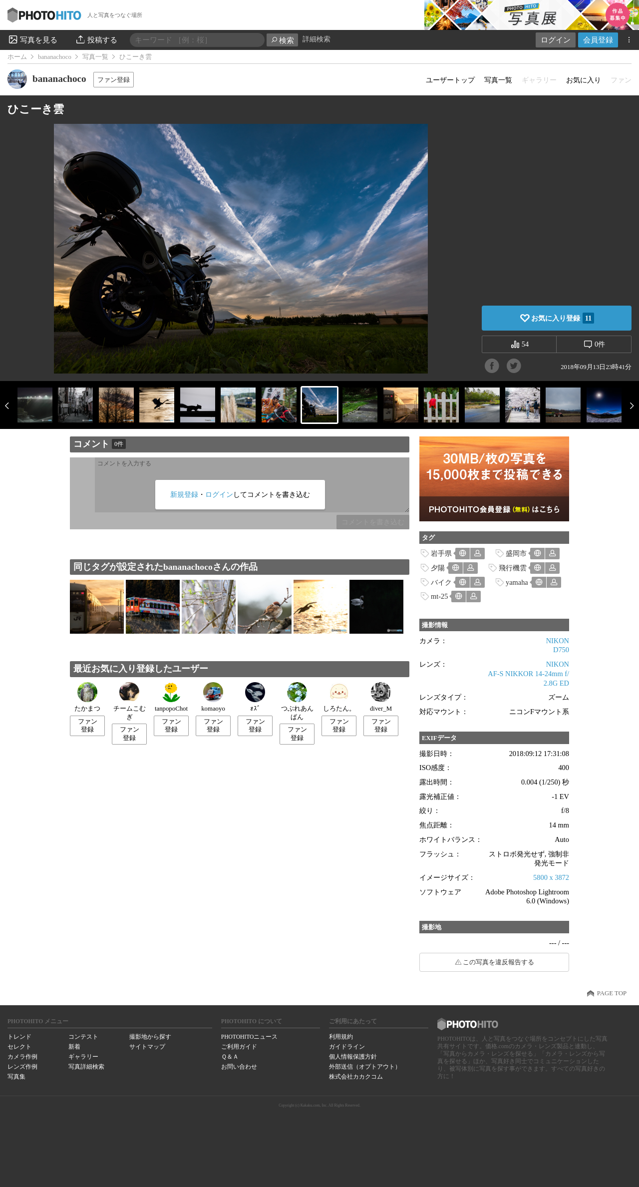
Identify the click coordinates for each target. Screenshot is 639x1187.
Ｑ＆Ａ (230, 1057)
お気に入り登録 (563, 318)
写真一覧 (95, 56)
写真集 (16, 1077)
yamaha (517, 582)
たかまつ (87, 697)
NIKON (557, 641)
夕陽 (438, 568)
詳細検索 (316, 39)
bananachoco (54, 56)
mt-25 (439, 596)
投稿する (96, 39)
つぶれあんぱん (297, 701)
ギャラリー (83, 1057)
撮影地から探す (150, 1037)
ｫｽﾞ (255, 697)
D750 (561, 650)
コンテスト (83, 1037)
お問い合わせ (239, 1067)
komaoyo (213, 697)
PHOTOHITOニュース (249, 1037)
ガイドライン (347, 1047)
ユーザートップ (450, 80)
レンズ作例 (22, 1067)
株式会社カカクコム (356, 1077)
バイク (441, 582)
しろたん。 (339, 697)
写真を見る (32, 39)
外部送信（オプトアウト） (365, 1067)
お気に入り (583, 80)
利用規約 (341, 1037)
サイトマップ (147, 1047)
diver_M (381, 697)
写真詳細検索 (86, 1067)
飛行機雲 (513, 568)
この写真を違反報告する (498, 962)
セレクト (19, 1047)
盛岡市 (516, 553)
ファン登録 (113, 79)
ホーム (17, 56)
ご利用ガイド (239, 1047)
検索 (282, 40)
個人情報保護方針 (353, 1057)
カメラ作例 (22, 1057)
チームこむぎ (129, 701)
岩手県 (441, 553)
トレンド (19, 1037)
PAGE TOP (612, 993)
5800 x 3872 (551, 877)
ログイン (556, 39)
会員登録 (598, 39)
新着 (74, 1047)
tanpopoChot (171, 697)
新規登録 (184, 494)
